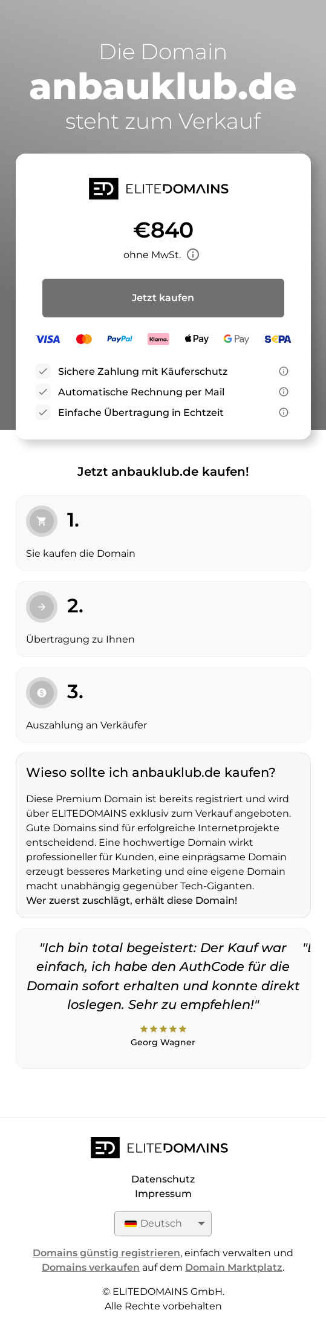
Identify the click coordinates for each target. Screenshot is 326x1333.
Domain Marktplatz (233, 1267)
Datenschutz (163, 1179)
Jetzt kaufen (163, 297)
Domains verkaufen (91, 1267)
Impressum (163, 1193)
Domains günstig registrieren (106, 1253)
